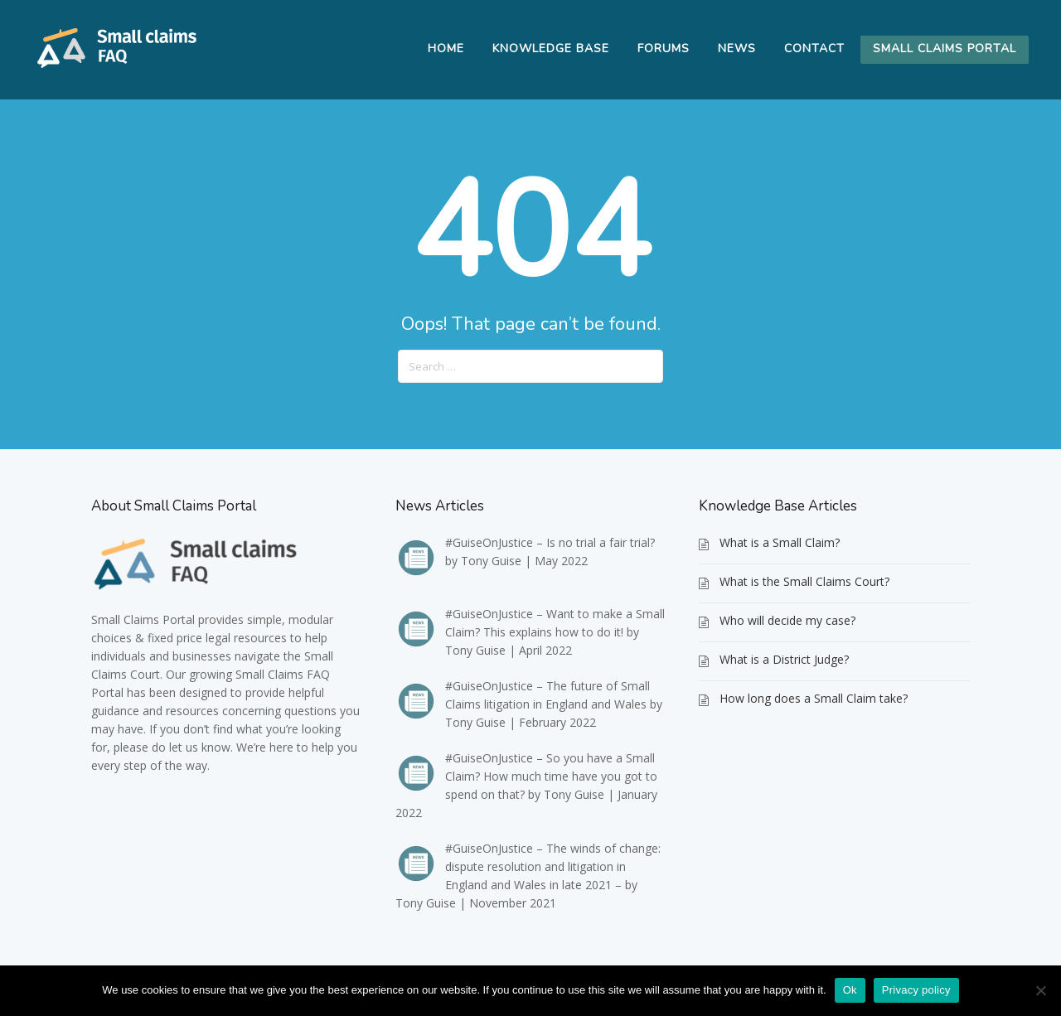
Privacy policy (916, 990)
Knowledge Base (550, 48)
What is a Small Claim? (779, 542)
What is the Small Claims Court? (804, 581)
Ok (850, 990)
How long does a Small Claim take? (813, 698)
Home (446, 48)
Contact (814, 48)
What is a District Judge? (784, 659)
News (737, 48)
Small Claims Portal (944, 48)
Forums (663, 48)
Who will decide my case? (787, 620)
